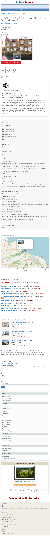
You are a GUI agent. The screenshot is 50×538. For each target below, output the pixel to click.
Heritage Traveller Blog (8, 515)
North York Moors (6, 438)
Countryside (5, 433)
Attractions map (7, 408)
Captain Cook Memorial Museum (11, 286)
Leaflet (36, 267)
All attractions (5, 406)
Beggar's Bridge (6, 300)
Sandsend (12, 13)
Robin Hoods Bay (6, 396)
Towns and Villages (7, 431)
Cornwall (9, 367)
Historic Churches (6, 422)
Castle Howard (6, 400)
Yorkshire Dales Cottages (8, 458)
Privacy (4, 531)
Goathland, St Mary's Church (10, 308)
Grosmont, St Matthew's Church (11, 293)
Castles (4, 416)
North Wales (33, 367)
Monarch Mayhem (7, 521)
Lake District (17, 367)
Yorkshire (5, 13)
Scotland (10, 363)
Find (2, 375)
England (4, 363)
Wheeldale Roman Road (9, 310)
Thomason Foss (6, 303)
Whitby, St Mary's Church (9, 288)
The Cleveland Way (7, 440)
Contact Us (5, 529)
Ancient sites (5, 413)
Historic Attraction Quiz (8, 519)
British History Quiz (7, 517)
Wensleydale (5, 443)
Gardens (4, 418)
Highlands (25, 367)
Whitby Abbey (5, 291)
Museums (4, 426)
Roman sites (5, 428)
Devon (3, 367)
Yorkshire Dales (6, 436)
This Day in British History (9, 524)
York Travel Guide (6, 398)
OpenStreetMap (41, 267)
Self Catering (5, 456)
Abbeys (4, 411)
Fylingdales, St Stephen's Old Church (13, 296)
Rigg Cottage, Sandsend (19, 322)
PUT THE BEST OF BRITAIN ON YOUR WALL (25, 485)
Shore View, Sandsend (18, 331)
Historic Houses (6, 424)
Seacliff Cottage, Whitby (18, 340)
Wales (16, 363)
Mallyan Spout (5, 305)
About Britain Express (8, 533)
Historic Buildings (6, 420)
